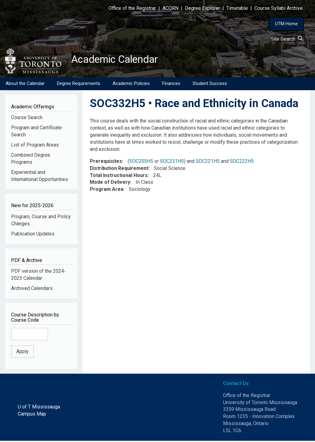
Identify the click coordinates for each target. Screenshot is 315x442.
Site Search (287, 39)
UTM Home (286, 23)
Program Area (106, 190)
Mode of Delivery (110, 183)
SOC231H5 (172, 162)
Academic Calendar (119, 60)
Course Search (26, 119)
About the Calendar (25, 84)
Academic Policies (131, 84)
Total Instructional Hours (119, 176)
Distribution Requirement (119, 169)
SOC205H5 (141, 162)
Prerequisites (106, 162)
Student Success (210, 84)
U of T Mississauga (39, 408)
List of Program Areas (35, 146)
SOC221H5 (208, 162)
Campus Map (32, 415)
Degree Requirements (78, 84)
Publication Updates (32, 235)
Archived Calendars (32, 289)
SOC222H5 (242, 162)
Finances (171, 84)
